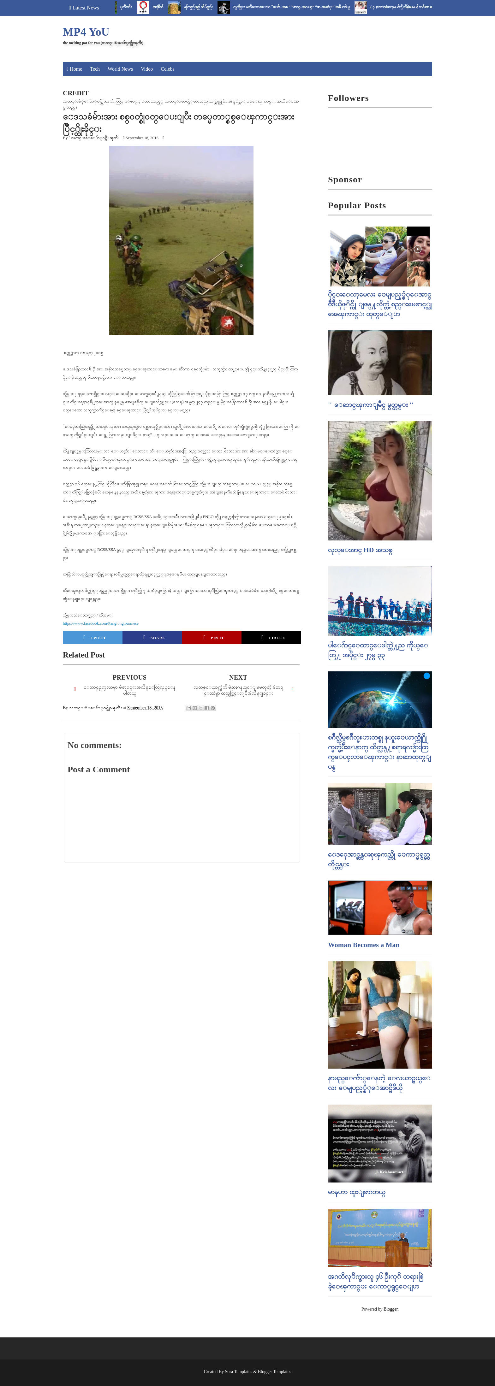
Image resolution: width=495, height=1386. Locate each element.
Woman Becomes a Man (364, 945)
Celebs (168, 69)
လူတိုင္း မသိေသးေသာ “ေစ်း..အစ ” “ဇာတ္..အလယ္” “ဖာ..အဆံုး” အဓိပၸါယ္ (301, 7)
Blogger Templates (274, 1371)
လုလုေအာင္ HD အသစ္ (360, 550)
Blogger (390, 1309)
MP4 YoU (86, 32)
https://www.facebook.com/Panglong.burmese (101, 623)
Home (76, 69)
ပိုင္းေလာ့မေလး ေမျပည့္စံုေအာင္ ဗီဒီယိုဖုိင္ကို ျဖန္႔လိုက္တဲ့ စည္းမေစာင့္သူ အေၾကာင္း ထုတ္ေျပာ (380, 304)
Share (154, 637)
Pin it (214, 637)
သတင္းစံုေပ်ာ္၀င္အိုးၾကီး (95, 137)
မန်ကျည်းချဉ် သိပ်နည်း (208, 7)
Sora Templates (238, 1371)
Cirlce (273, 637)
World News (120, 69)
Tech (95, 69)
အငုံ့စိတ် (168, 7)
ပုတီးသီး (136, 7)
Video (147, 69)
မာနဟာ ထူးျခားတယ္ (356, 1192)
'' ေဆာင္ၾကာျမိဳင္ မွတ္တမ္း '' (370, 405)
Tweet (95, 637)
